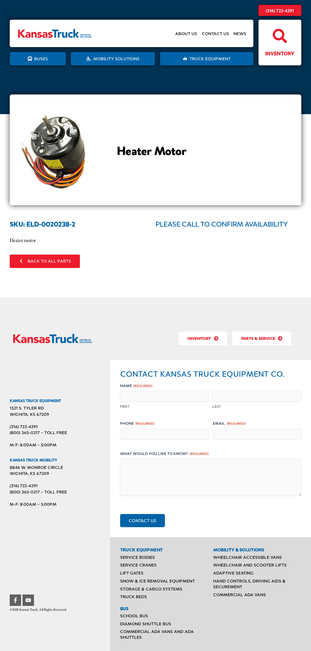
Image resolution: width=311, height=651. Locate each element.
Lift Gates (132, 573)
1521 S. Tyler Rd (27, 408)
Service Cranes (138, 565)
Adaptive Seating (233, 573)
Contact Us (215, 34)
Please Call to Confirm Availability (222, 223)
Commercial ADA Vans (239, 594)
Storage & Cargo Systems (151, 589)
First (125, 406)
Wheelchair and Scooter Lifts (250, 565)
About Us (186, 34)
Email (229, 423)
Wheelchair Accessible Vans (247, 557)
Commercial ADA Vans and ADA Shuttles (157, 634)
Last (216, 406)
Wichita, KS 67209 (29, 414)
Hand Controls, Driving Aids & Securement (249, 584)
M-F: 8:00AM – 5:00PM (33, 445)
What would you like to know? (164, 453)
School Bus (134, 615)
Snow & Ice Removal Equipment (157, 581)
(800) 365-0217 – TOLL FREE (38, 432)
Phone (137, 423)
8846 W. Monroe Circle (36, 467)
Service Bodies (137, 557)
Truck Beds (133, 596)
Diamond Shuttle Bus (145, 623)
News (239, 34)
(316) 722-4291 (280, 10)
